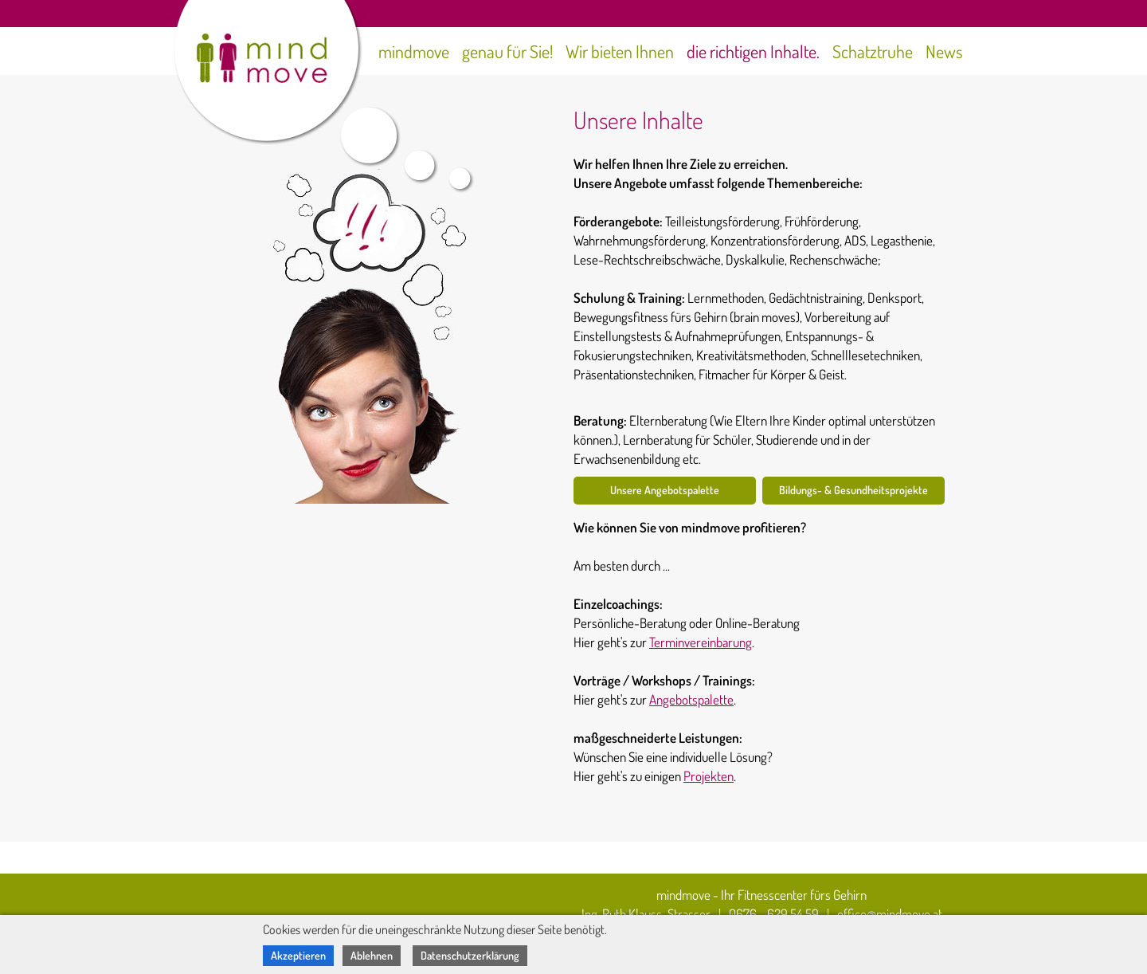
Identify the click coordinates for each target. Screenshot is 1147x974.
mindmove (413, 51)
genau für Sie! (507, 51)
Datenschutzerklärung (470, 955)
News (944, 51)
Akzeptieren (298, 955)
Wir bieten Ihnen (620, 51)
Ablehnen (371, 955)
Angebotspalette (691, 699)
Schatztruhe (872, 51)
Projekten (708, 776)
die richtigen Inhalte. (753, 51)
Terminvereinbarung (700, 642)
